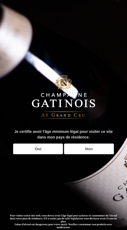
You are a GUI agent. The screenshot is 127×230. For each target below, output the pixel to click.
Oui (38, 148)
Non (89, 148)
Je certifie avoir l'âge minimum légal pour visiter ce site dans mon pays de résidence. (63, 134)
